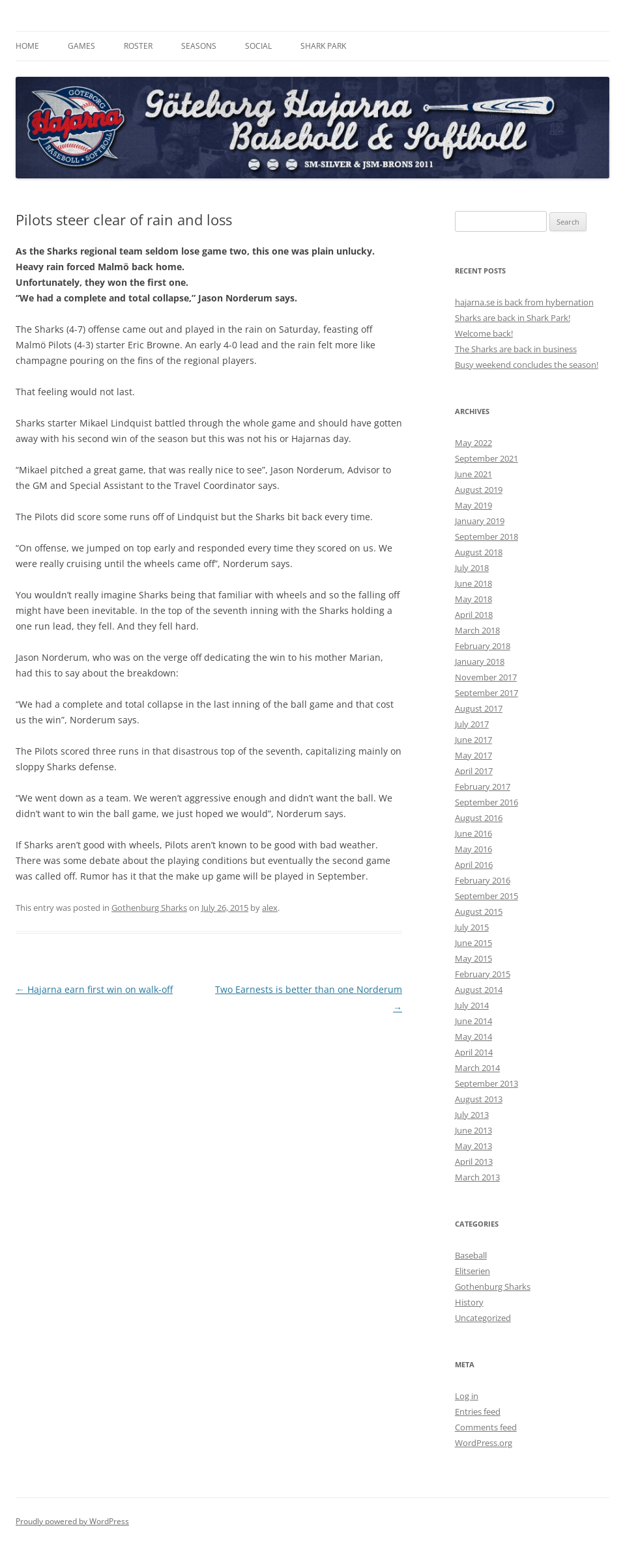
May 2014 (473, 1036)
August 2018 (478, 552)
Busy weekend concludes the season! (526, 364)
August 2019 (478, 489)
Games (81, 45)
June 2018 (473, 583)
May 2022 (473, 443)
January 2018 (479, 661)
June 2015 (473, 943)
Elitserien (472, 1271)
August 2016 (478, 818)
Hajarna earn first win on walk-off (94, 989)
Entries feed (478, 1411)
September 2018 (486, 536)
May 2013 (473, 1146)
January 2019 (479, 521)
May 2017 (473, 755)
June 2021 (473, 474)
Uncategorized (483, 1318)
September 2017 (486, 693)
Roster (138, 45)
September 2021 (486, 458)
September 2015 (486, 896)
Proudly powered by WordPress (72, 1521)
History (469, 1302)
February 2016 (482, 880)
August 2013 (478, 1099)
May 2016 (473, 849)
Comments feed (486, 1427)
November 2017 (486, 677)
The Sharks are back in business (516, 349)
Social (258, 45)
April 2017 (474, 771)
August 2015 (478, 911)
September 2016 (486, 802)
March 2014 (477, 1068)
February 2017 (482, 786)
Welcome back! (484, 333)
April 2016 (474, 864)
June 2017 (473, 739)
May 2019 (473, 505)
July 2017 (472, 724)
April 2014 (474, 1052)
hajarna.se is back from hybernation (524, 302)
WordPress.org (483, 1443)
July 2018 (472, 568)
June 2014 (473, 1021)
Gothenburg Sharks (149, 907)
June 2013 (473, 1130)
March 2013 (477, 1177)
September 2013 (486, 1083)
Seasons (198, 45)
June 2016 (473, 833)
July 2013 (472, 1114)
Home (27, 45)
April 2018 (474, 614)
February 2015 (482, 974)
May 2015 (473, 958)
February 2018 (482, 646)
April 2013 (474, 1161)
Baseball (471, 1255)
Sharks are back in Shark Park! (512, 318)
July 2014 (472, 1005)
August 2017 (478, 708)
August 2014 (478, 989)
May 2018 (473, 599)
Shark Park (323, 45)
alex (270, 907)
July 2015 (472, 927)
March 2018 (477, 630)
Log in (466, 1396)
